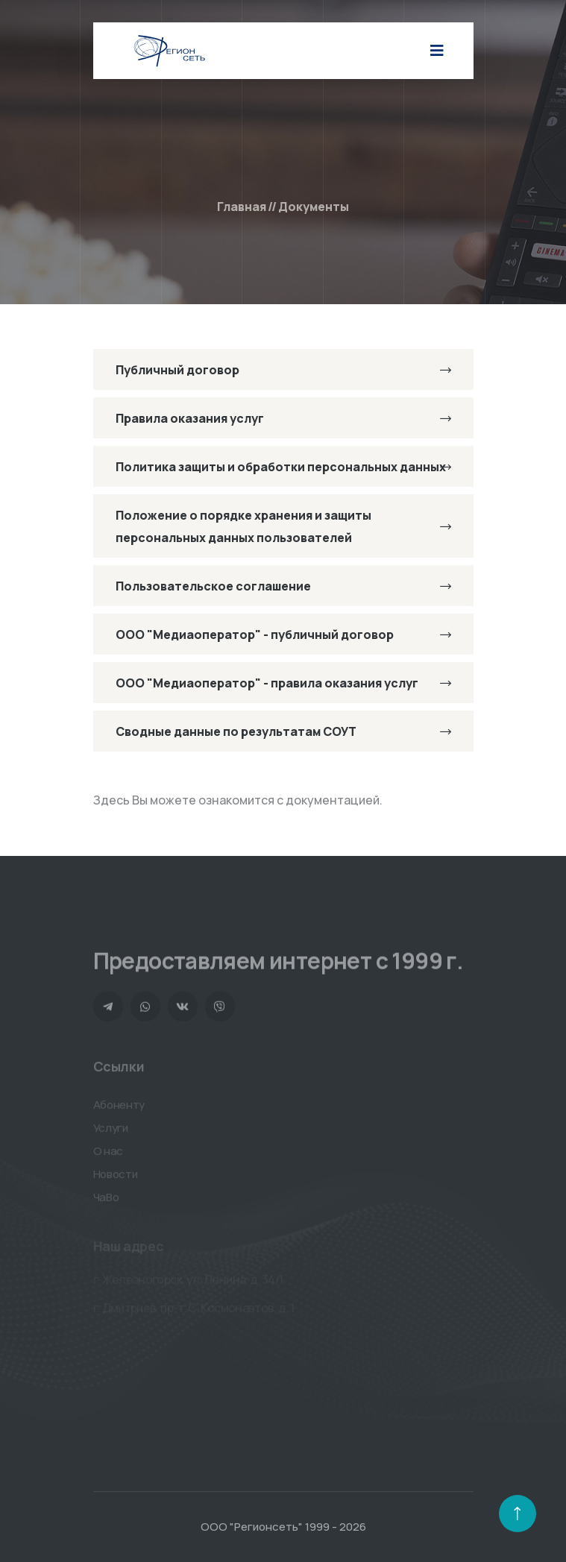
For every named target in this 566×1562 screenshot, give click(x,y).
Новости (115, 1177)
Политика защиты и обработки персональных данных (283, 467)
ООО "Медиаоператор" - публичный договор (283, 634)
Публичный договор (283, 370)
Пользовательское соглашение (283, 586)
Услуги (110, 1131)
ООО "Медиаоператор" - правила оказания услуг (283, 683)
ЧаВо (106, 1200)
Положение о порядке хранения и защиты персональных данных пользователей (283, 526)
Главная (241, 206)
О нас (108, 1154)
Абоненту (119, 1107)
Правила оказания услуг (283, 418)
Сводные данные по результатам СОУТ (283, 731)
